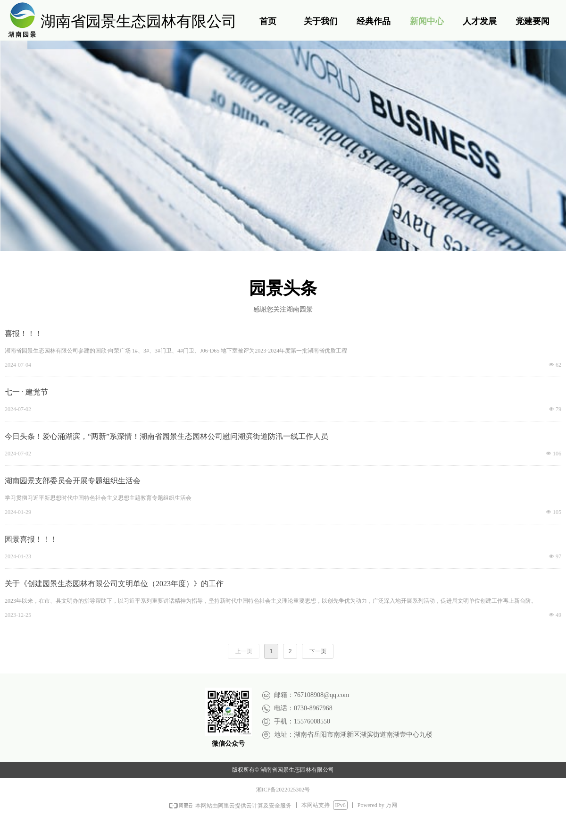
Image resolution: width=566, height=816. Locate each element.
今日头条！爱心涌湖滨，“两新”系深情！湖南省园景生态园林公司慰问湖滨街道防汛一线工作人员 (166, 436)
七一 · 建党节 (26, 392)
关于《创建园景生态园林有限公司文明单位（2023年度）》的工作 (114, 584)
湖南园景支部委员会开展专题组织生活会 (73, 481)
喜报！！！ (23, 333)
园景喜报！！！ (31, 539)
